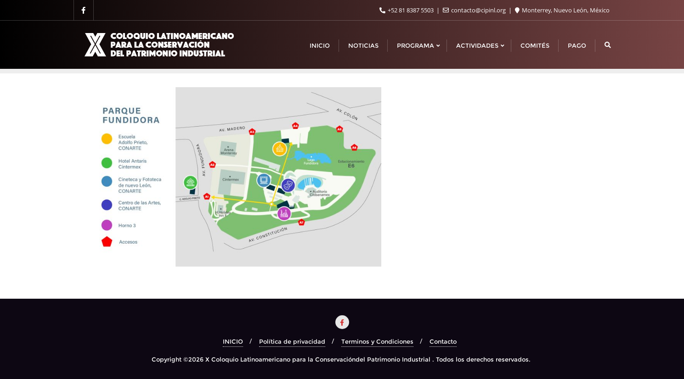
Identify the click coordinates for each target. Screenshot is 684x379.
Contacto (443, 341)
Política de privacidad (292, 341)
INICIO (233, 341)
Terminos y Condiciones (377, 341)
